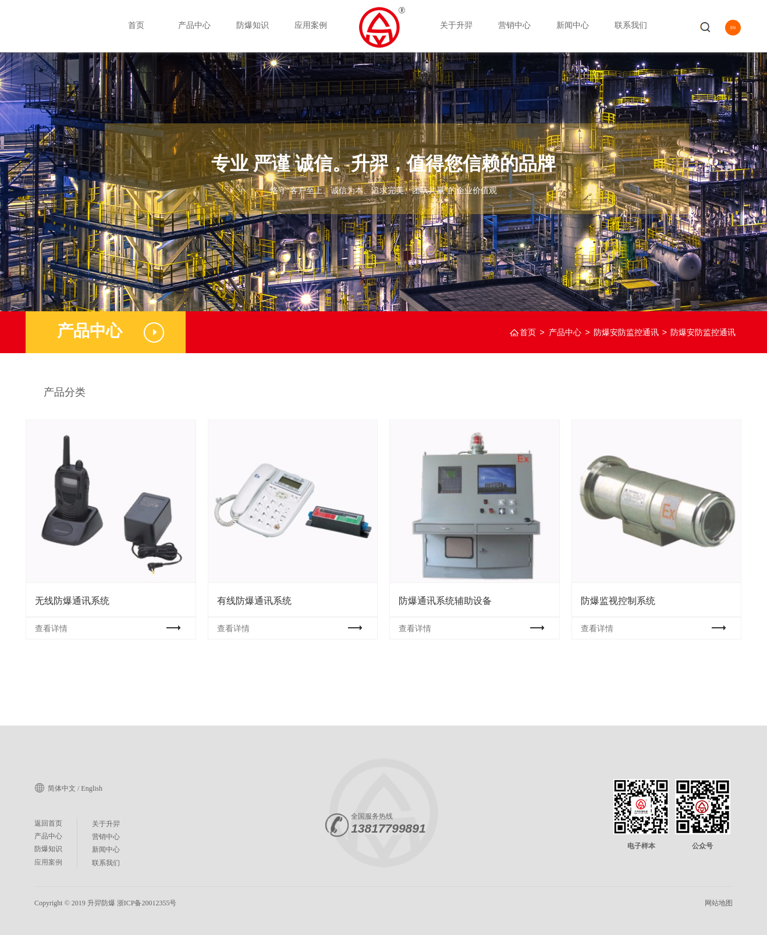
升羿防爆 (101, 903)
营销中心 (514, 25)
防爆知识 (252, 25)
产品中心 (194, 25)
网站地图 (719, 903)
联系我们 (631, 25)
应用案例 (310, 25)
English (91, 788)
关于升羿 (456, 25)
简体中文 (62, 788)
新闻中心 (572, 25)
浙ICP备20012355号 (147, 903)
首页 (136, 25)
